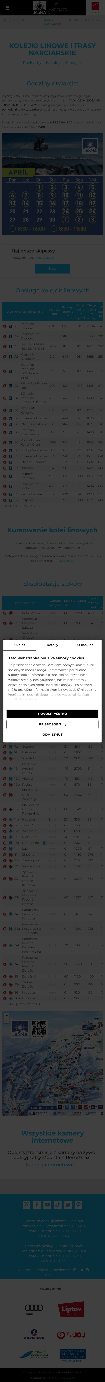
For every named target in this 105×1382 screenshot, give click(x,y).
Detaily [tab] (52, 645)
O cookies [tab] (85, 645)
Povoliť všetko (52, 714)
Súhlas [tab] (20, 645)
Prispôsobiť (52, 724)
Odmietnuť (52, 735)
